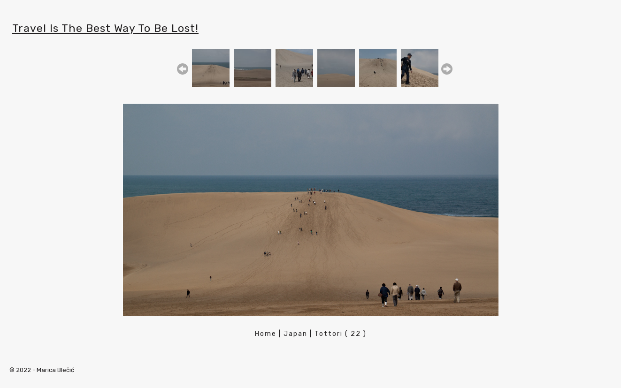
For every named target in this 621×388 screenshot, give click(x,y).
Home (265, 334)
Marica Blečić (55, 369)
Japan (295, 334)
